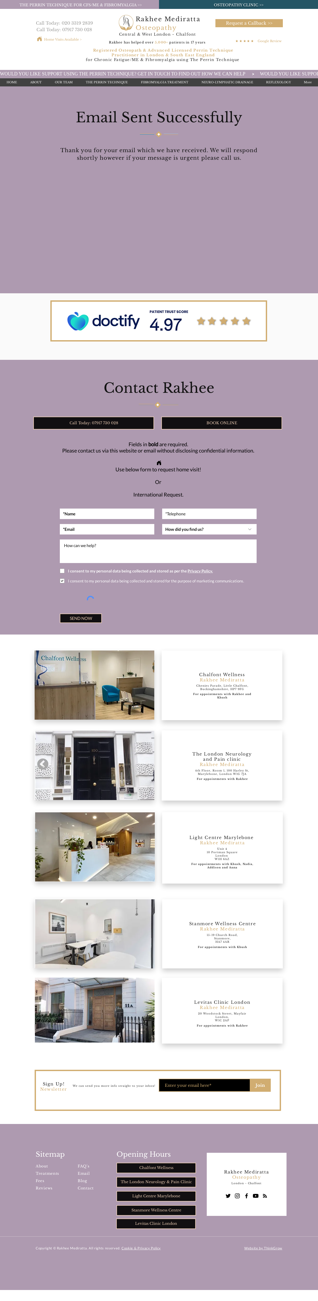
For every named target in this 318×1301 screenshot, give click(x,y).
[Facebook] (246, 1196)
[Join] (260, 1085)
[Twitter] (228, 1196)
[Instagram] (237, 1196)
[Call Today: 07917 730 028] (64, 29)
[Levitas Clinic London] (156, 1224)
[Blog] (265, 1196)
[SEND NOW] (81, 618)
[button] (249, 23)
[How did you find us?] (209, 529)
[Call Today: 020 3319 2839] (64, 23)
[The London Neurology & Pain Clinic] (156, 1182)
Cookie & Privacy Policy (141, 1248)
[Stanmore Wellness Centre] (156, 1210)
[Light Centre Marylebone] (156, 1196)
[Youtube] (255, 1196)
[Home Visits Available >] (63, 39)
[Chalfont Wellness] (156, 1168)
